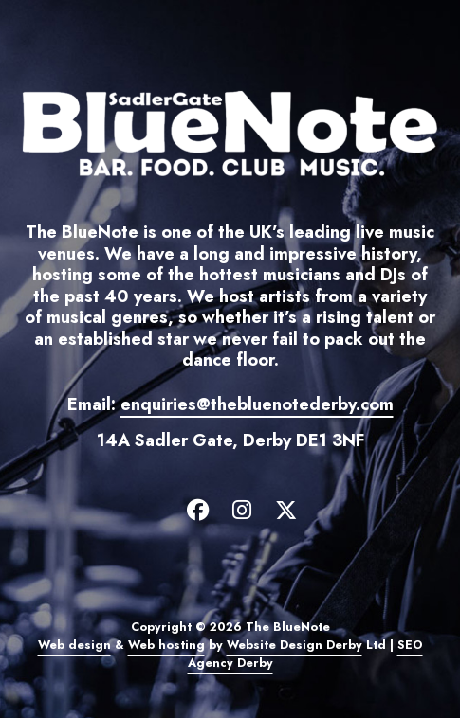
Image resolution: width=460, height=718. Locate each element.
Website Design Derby (294, 645)
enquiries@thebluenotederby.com (257, 404)
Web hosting (166, 645)
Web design (74, 645)
